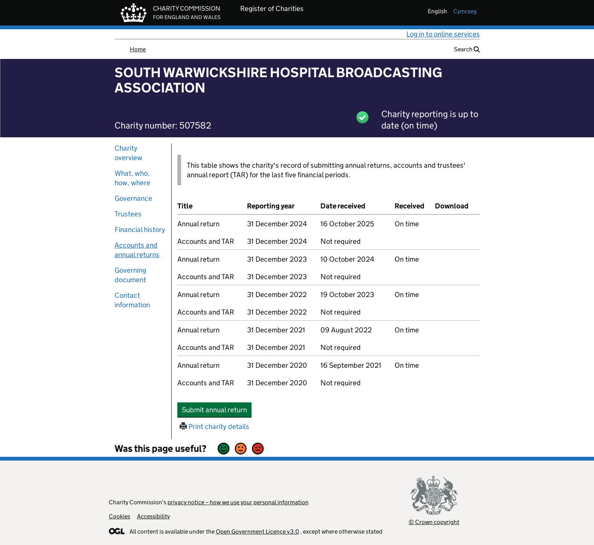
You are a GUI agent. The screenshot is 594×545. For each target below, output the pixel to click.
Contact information (132, 300)
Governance (133, 198)
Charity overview (128, 153)
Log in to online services (443, 34)
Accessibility (153, 516)
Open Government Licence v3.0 (257, 531)
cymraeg (465, 11)
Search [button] (467, 49)
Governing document (130, 275)
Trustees (128, 214)
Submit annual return (217, 409)
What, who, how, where (132, 178)
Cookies (119, 516)
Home (138, 49)
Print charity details (214, 426)
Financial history (140, 229)
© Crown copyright (434, 522)
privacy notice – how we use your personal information (238, 502)
